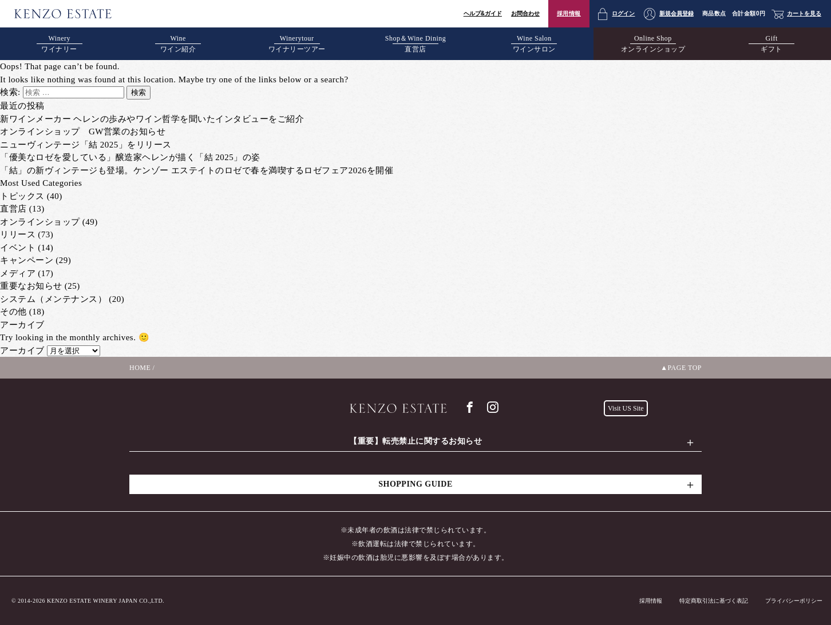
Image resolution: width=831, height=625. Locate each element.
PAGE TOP (685, 368)
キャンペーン (26, 260)
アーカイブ (22, 350)
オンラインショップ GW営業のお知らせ (83, 131)
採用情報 (569, 13)
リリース (17, 234)
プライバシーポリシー (793, 601)
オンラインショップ (40, 221)
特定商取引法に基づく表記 (713, 601)
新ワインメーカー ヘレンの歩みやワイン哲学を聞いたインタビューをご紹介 (152, 119)
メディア (17, 273)
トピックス (22, 196)
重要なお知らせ (31, 285)
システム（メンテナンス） (53, 299)
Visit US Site (626, 408)
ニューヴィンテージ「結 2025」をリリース (86, 144)
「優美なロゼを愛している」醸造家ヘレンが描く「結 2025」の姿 (130, 157)
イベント (17, 247)
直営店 (13, 208)
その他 (13, 311)
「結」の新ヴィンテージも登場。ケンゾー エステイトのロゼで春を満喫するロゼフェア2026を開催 (196, 170)
